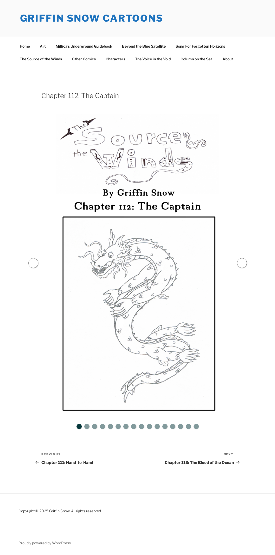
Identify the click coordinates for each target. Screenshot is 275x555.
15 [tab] (188, 426)
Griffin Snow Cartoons (91, 18)
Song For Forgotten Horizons (200, 46)
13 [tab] (172, 426)
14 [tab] (180, 426)
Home (25, 46)
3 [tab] (94, 426)
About (227, 59)
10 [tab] (149, 426)
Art (43, 46)
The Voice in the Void (153, 59)
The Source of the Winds (41, 59)
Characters (115, 59)
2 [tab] (86, 426)
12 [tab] (165, 426)
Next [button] (242, 263)
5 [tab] (110, 426)
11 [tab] (157, 426)
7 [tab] (126, 426)
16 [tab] (196, 426)
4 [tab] (102, 426)
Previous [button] (33, 263)
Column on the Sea (197, 59)
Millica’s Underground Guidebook (84, 46)
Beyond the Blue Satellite (144, 46)
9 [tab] (141, 426)
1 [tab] (79, 426)
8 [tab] (133, 426)
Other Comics (84, 59)
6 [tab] (118, 426)
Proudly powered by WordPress (44, 543)
